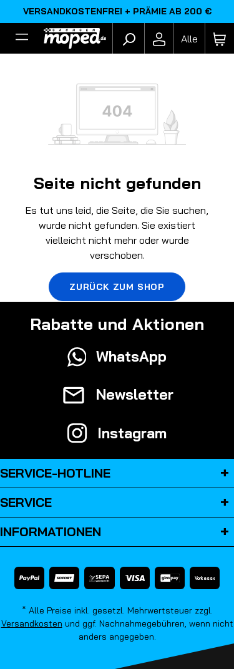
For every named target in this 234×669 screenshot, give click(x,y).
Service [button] (117, 502)
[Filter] (22, 38)
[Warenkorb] (219, 38)
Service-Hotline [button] (117, 473)
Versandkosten (31, 623)
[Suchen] (128, 38)
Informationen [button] (117, 531)
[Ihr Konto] (159, 38)
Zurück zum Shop (117, 286)
